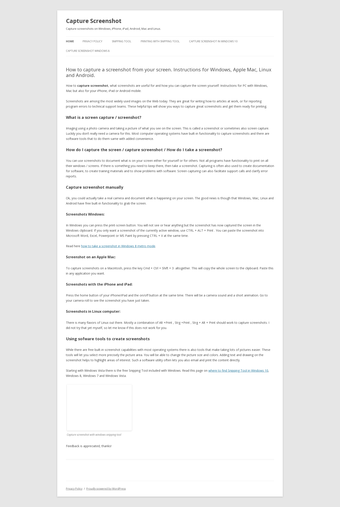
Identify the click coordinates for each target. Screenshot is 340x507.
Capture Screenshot (93, 21)
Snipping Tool (121, 41)
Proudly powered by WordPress (106, 489)
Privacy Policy (92, 41)
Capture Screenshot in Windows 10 (213, 41)
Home (70, 41)
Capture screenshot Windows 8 (88, 51)
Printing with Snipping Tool (160, 41)
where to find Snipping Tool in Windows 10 (238, 370)
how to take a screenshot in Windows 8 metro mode (118, 246)
